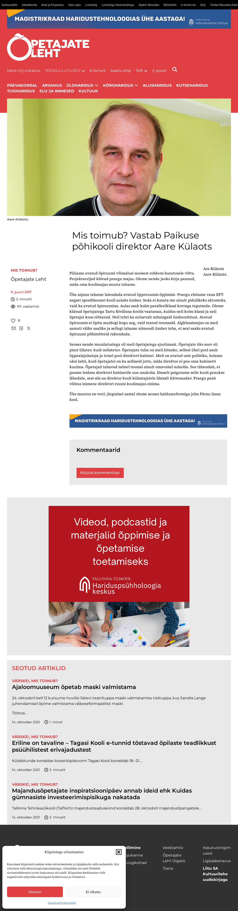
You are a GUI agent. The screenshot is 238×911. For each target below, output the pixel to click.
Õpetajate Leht (28, 279)
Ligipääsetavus (217, 861)
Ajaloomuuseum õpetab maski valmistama (74, 687)
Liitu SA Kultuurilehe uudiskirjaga (215, 874)
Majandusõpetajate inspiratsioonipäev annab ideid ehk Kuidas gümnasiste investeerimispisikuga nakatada (102, 794)
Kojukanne (133, 855)
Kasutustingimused (62, 902)
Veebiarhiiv (173, 847)
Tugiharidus (21, 91)
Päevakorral (22, 85)
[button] (118, 852)
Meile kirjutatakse (23, 70)
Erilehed (97, 70)
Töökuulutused (62, 70)
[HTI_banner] (119, 576)
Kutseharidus (192, 85)
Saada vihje (120, 70)
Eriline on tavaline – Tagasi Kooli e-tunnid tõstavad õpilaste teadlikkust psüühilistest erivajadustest (114, 746)
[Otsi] (175, 69)
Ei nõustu (93, 892)
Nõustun (35, 892)
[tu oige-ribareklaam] (119, 19)
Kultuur (88, 91)
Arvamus (52, 85)
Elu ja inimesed (56, 91)
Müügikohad (135, 862)
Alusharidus (157, 85)
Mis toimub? (24, 270)
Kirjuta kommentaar (100, 472)
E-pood (159, 70)
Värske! (20, 681)
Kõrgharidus (118, 85)
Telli (139, 70)
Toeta (168, 868)
